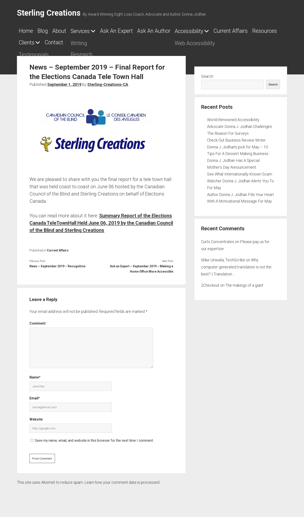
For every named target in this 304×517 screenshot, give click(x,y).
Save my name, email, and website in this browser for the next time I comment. (94, 443)
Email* (34, 401)
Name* (34, 380)
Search (207, 79)
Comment (37, 326)
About (73, 32)
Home (28, 32)
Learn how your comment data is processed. (122, 485)
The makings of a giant (244, 288)
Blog (51, 32)
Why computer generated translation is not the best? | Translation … (236, 269)
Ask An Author (199, 32)
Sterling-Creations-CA (107, 87)
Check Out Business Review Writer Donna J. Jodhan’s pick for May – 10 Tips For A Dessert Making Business (237, 149)
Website (36, 422)
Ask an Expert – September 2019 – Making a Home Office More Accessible (141, 271)
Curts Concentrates (217, 244)
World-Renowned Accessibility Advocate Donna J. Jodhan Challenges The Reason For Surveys (239, 129)
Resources (86, 45)
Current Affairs (41, 45)
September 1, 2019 (64, 87)
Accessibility (246, 32)
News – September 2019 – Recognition (57, 269)
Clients (119, 45)
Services (101, 32)
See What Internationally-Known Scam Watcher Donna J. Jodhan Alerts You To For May (240, 183)
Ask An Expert (149, 32)
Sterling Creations (48, 13)
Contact (156, 45)
